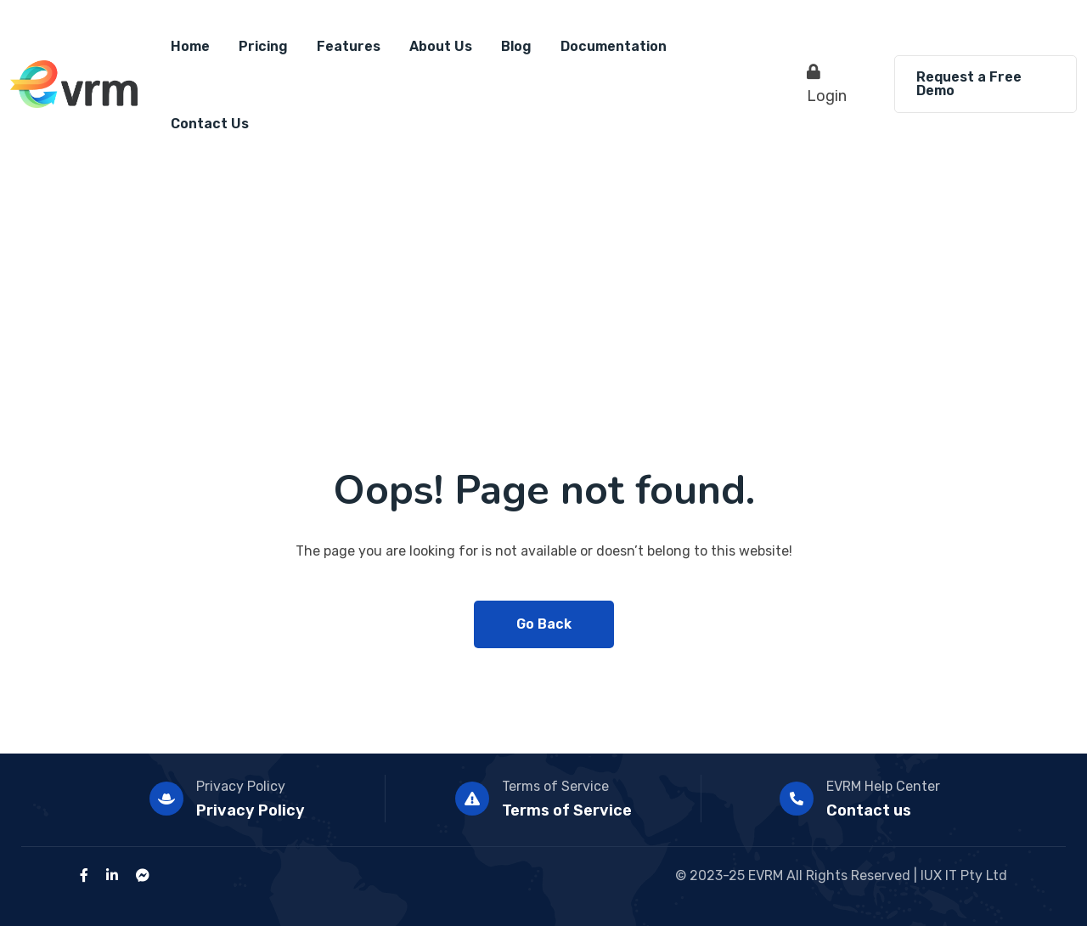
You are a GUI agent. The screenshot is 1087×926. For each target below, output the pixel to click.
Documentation (613, 46)
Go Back (544, 624)
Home (190, 46)
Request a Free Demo (969, 84)
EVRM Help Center (883, 786)
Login (827, 84)
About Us (440, 46)
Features (348, 46)
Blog (516, 46)
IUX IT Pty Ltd (964, 875)
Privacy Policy (240, 786)
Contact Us (210, 124)
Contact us (868, 810)
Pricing (263, 46)
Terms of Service (555, 786)
